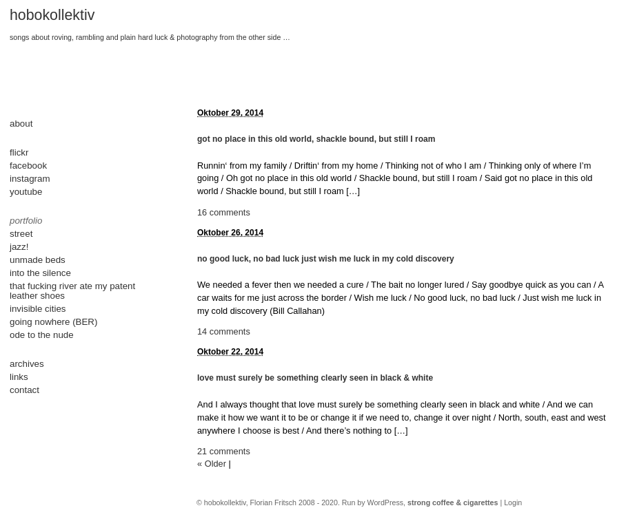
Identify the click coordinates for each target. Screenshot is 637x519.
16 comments (223, 212)
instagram (30, 178)
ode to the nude (42, 335)
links (19, 377)
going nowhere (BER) (53, 322)
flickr (19, 152)
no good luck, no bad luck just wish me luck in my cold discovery (325, 259)
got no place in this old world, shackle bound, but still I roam (316, 139)
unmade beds (37, 260)
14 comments (223, 331)
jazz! (19, 247)
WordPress (385, 502)
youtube (26, 192)
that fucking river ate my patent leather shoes (72, 291)
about (21, 123)
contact (24, 390)
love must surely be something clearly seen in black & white (315, 378)
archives (27, 364)
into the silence (40, 273)
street (21, 234)
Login (513, 502)
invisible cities (37, 309)
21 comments (223, 451)
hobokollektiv (52, 15)
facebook (28, 165)
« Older (211, 463)
